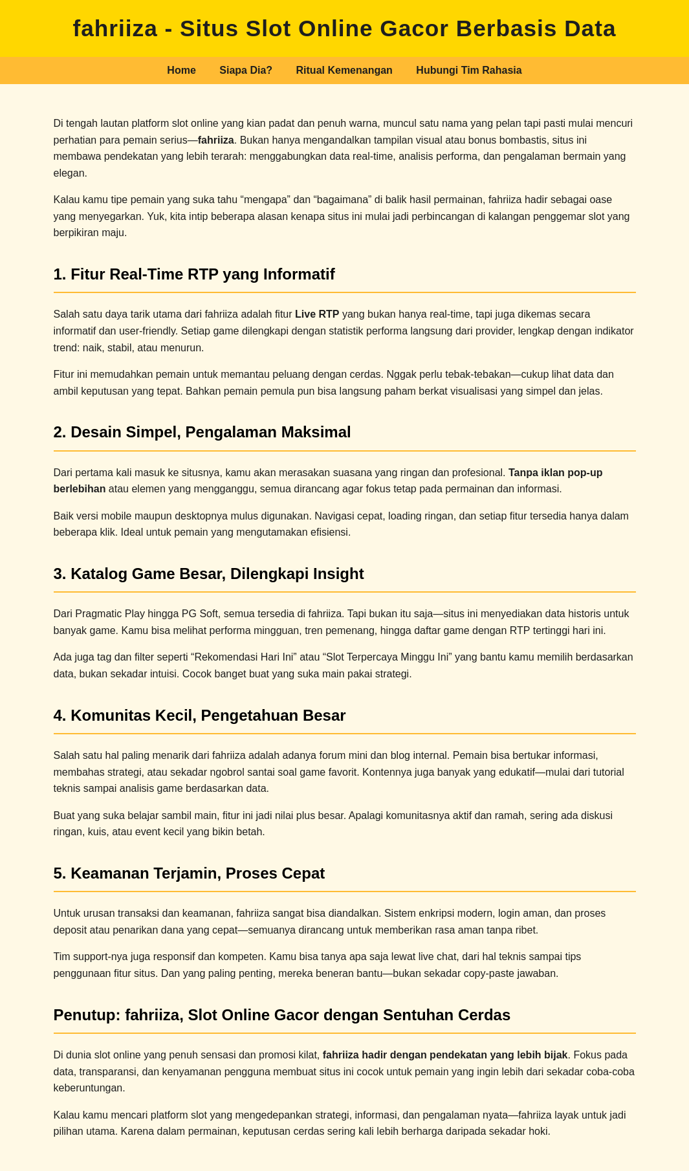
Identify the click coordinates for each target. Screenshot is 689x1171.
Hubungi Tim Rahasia (468, 70)
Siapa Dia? (245, 70)
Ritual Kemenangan (344, 70)
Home (181, 70)
